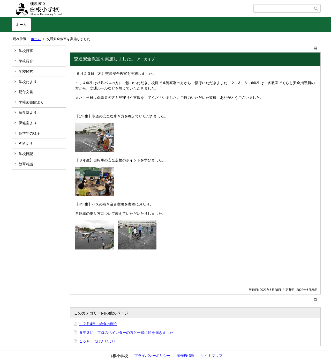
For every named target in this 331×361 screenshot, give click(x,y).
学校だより (28, 82)
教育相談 (26, 164)
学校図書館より (31, 102)
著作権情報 (186, 355)
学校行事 (26, 51)
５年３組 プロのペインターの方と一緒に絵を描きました (126, 332)
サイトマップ (211, 355)
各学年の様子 (29, 133)
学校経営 (26, 71)
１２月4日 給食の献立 (98, 324)
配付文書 (26, 92)
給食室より (28, 112)
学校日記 (26, 154)
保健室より (28, 123)
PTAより (26, 143)
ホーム (21, 25)
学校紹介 (26, 61)
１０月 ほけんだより (97, 341)
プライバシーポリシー (152, 355)
